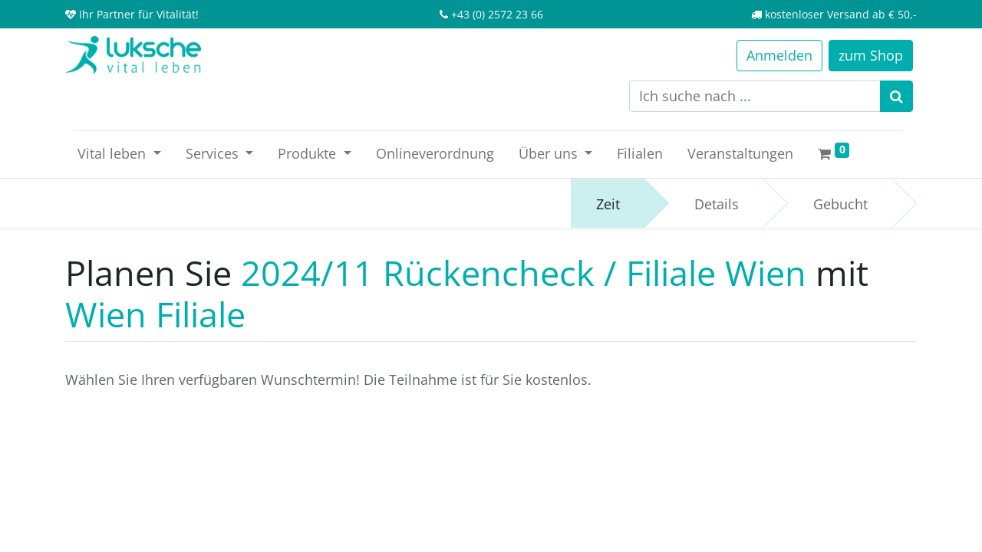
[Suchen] (896, 96)
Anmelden (779, 55)
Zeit (608, 204)
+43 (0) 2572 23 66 (497, 14)
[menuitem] (435, 153)
